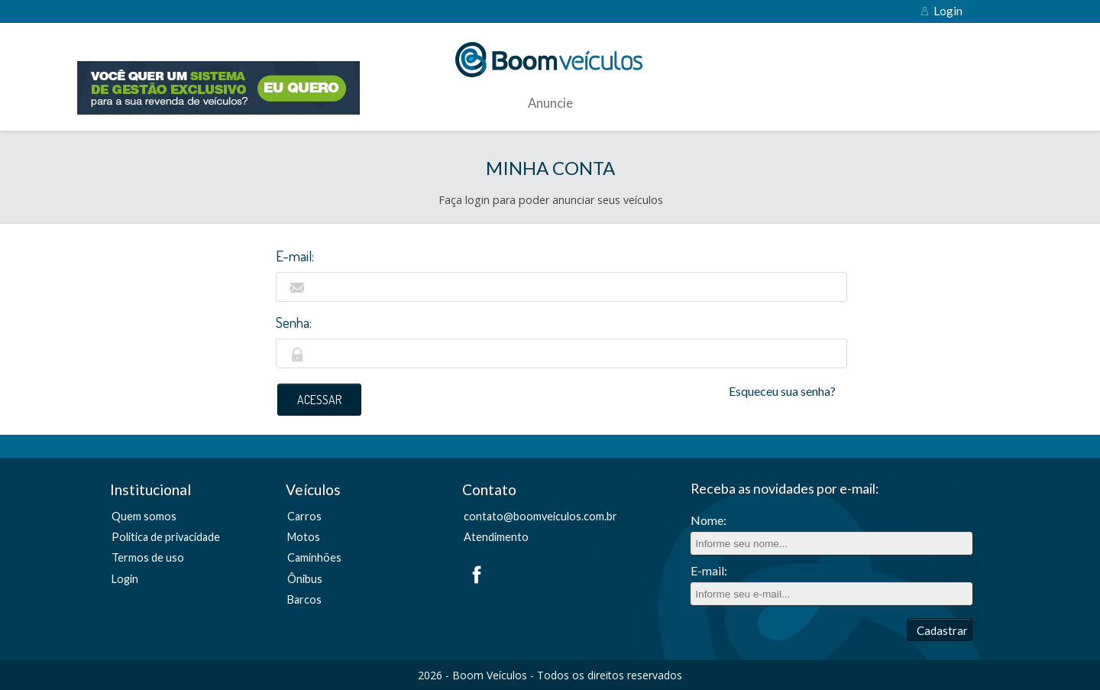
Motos (303, 536)
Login (947, 11)
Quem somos (144, 516)
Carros (304, 516)
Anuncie (550, 103)
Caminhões (314, 557)
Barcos (304, 599)
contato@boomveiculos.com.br (540, 516)
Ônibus (304, 578)
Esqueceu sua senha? (782, 391)
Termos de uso (148, 557)
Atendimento (496, 536)
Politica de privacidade (166, 536)
